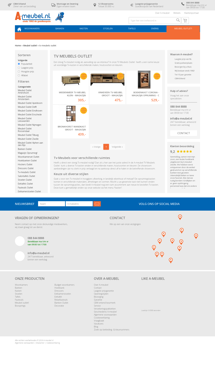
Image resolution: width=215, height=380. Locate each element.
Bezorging (98, 316)
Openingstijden (101, 313)
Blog (96, 346)
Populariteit (25, 71)
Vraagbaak (99, 340)
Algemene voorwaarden (105, 334)
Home (18, 53)
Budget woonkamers (64, 304)
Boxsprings (20, 325)
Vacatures (98, 343)
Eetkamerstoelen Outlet (29, 198)
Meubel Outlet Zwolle (28, 146)
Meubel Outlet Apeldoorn (30, 110)
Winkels (177, 14)
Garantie (98, 319)
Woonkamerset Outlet (28, 164)
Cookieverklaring (102, 337)
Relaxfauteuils (61, 319)
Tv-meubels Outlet (27, 179)
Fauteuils (19, 319)
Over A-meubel (162, 14)
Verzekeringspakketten (105, 328)
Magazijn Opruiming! (27, 160)
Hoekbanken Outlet (27, 168)
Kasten (87, 35)
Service (97, 325)
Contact (183, 140)
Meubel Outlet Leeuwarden (25, 127)
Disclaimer (40, 362)
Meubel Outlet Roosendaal (25, 137)
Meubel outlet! (182, 35)
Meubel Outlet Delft (27, 114)
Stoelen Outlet (25, 187)
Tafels (133, 35)
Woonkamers (38, 35)
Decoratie (59, 325)
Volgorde (22, 67)
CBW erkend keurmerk (104, 322)
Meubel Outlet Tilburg (28, 142)
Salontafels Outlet (26, 183)
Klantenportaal (191, 14)
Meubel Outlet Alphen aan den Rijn (30, 151)
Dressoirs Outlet (26, 175)
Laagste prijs (25, 75)
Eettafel (58, 316)
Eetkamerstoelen (62, 313)
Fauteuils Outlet (25, 195)
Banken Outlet (25, 156)
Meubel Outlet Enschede (30, 122)
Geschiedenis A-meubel (105, 331)
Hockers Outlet (25, 171)
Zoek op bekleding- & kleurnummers (111, 349)
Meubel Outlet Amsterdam (25, 105)
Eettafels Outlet (25, 191)
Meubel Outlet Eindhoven (30, 118)
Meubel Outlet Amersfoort (25, 99)
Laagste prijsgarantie (104, 310)
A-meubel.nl (48, 359)
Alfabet (23, 82)
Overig (155, 35)
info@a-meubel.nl (181, 126)
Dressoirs (59, 310)
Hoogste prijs (26, 79)
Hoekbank (59, 307)
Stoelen (110, 35)
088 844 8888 (178, 114)
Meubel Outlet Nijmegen (29, 132)
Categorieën (24, 94)
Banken (64, 35)
